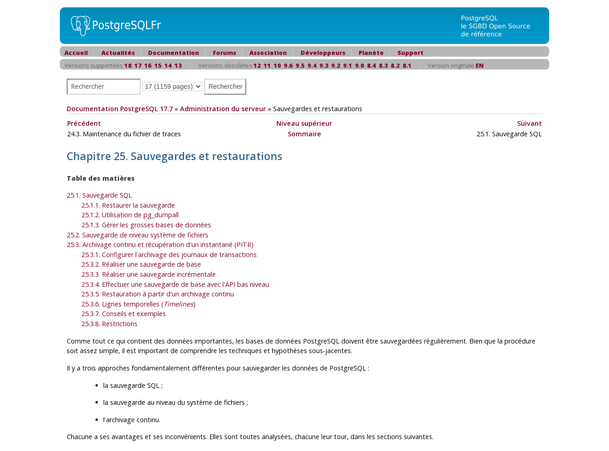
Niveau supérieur (304, 123)
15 (158, 65)
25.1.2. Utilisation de (130, 214)
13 (178, 65)
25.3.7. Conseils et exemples (123, 313)
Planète (371, 52)
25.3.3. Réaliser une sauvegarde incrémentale (148, 274)
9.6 (288, 65)
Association (268, 52)
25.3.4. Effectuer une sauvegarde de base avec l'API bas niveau (175, 284)
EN (480, 65)
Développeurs (323, 52)
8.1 (407, 65)
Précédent (84, 123)
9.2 (335, 65)
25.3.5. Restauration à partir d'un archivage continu (157, 294)
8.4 (371, 65)
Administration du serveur (223, 108)
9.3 (323, 65)
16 (148, 65)
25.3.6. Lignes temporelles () (138, 304)
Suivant (529, 123)
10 (277, 65)
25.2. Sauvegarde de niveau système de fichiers (137, 235)
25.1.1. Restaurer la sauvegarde (128, 205)
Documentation (173, 52)
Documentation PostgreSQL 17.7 (120, 108)
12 (257, 65)
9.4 (312, 65)
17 (138, 65)
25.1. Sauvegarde (99, 195)
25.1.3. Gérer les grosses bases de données (146, 224)
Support (410, 52)
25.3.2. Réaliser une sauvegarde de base (141, 264)
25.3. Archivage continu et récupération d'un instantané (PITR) (160, 244)
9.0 (359, 65)
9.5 (300, 65)
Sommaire (304, 133)
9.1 (347, 65)
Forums (224, 52)
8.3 (383, 65)
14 (168, 65)
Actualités (118, 52)
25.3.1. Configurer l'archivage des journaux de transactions (169, 254)
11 (267, 65)
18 (128, 65)
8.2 (395, 65)
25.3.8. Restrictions (109, 323)
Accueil (76, 52)
